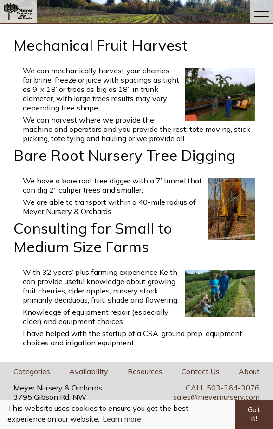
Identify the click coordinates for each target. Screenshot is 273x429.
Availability (88, 371)
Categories (31, 371)
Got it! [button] (254, 414)
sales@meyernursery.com (216, 397)
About (249, 371)
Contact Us (201, 371)
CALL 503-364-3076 (223, 387)
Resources (145, 371)
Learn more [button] (122, 418)
